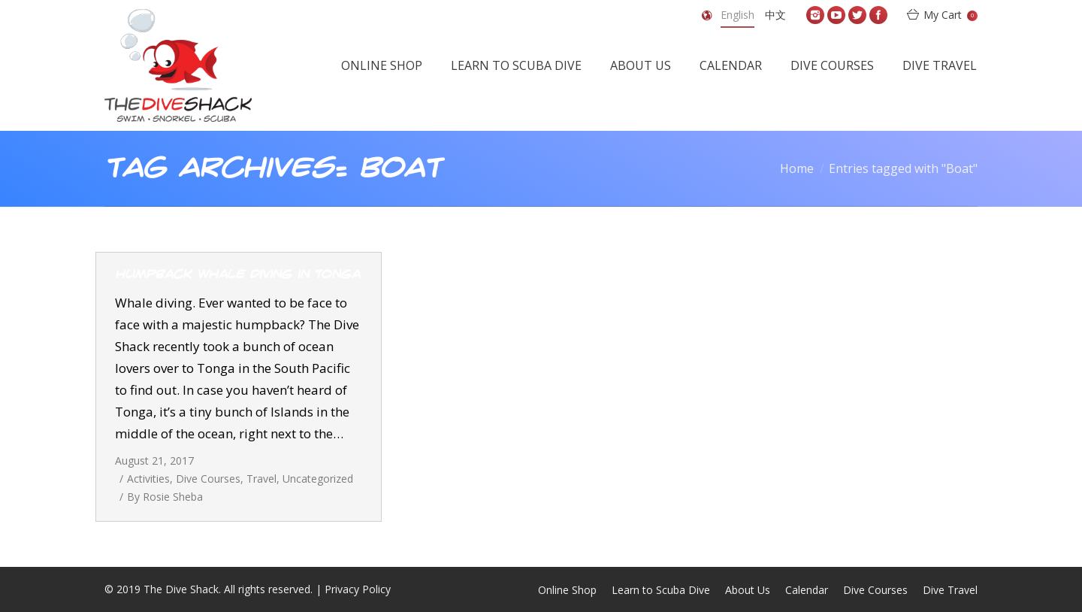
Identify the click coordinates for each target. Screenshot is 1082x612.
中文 (775, 15)
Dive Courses (208, 478)
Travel (261, 478)
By (165, 496)
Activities (148, 478)
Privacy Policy (358, 589)
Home (797, 168)
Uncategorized (318, 478)
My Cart (950, 15)
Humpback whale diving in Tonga (237, 274)
